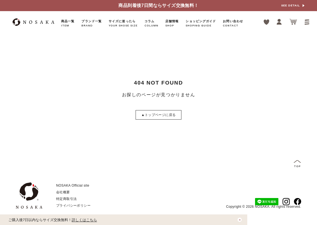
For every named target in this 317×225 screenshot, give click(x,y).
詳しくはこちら (84, 220)
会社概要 (63, 192)
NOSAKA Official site (72, 185)
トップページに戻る (158, 115)
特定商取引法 (66, 199)
